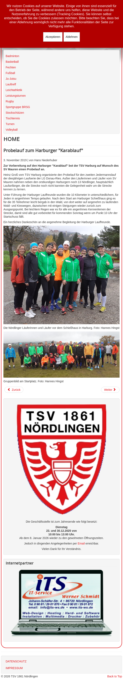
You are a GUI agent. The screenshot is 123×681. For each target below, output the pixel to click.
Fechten (11, 67)
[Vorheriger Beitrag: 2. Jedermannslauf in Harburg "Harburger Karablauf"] (13, 390)
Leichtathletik (14, 90)
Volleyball (12, 129)
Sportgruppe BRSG (18, 107)
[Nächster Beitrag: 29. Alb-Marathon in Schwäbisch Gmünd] (110, 390)
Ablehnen (72, 36)
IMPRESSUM (14, 668)
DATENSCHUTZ (16, 661)
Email (81, 543)
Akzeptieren (52, 36)
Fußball (10, 73)
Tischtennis (13, 118)
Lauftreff (11, 84)
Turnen (10, 124)
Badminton (12, 56)
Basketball (12, 61)
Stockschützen (15, 112)
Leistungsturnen (16, 95)
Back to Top (114, 676)
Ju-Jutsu (11, 78)
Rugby (10, 101)
